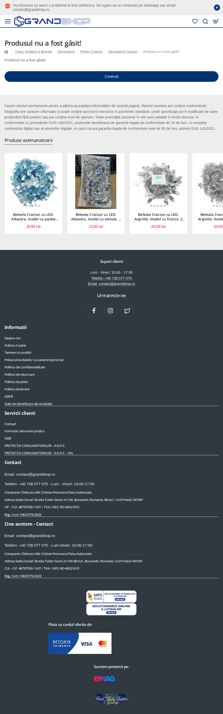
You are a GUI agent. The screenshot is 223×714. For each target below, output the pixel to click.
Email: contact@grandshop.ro (111, 284)
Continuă (111, 76)
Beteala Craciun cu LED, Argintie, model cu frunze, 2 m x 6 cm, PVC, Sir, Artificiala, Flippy (158, 217)
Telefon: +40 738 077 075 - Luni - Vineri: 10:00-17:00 (50, 484)
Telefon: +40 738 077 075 (111, 278)
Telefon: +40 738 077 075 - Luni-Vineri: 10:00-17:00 (48, 545)
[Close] (217, 8)
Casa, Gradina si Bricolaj (33, 52)
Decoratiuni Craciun (123, 52)
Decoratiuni (66, 52)
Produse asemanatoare (29, 140)
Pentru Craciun (91, 52)
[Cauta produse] (203, 21)
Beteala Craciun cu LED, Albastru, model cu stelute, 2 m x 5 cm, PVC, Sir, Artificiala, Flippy (96, 217)
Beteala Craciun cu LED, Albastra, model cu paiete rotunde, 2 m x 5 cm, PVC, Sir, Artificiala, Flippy (33, 217)
